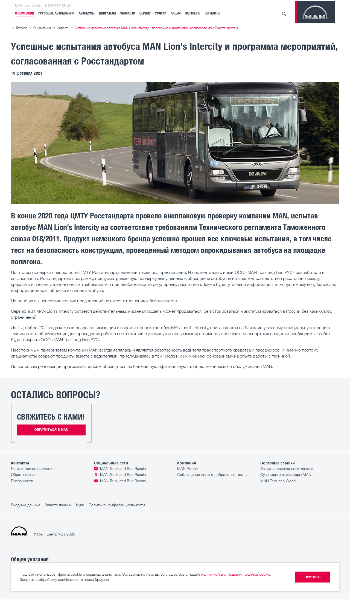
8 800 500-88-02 (58, 5)
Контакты (212, 13)
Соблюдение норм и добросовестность (212, 474)
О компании (24, 13)
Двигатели (107, 13)
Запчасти (127, 13)
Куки (80, 504)
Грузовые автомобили (56, 13)
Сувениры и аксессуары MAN (285, 474)
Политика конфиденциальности (117, 504)
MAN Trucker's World (278, 480)
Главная (21, 28)
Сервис (145, 13)
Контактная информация (32, 468)
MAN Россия (188, 468)
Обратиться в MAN (51, 430)
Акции (175, 13)
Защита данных (58, 504)
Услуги (160, 13)
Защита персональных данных (287, 468)
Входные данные (25, 504)
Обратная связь (24, 474)
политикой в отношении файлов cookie (235, 574)
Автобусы (87, 13)
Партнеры (192, 13)
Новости (63, 28)
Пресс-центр (22, 480)
